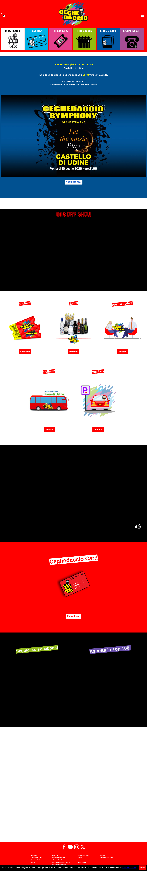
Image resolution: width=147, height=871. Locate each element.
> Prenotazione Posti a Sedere (61, 862)
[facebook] (64, 847)
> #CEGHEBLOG (81, 862)
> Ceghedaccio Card (36, 857)
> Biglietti (55, 855)
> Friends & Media (35, 860)
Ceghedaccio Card (73, 559)
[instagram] (76, 847)
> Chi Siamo (33, 855)
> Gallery (32, 862)
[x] (83, 847)
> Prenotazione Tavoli (58, 857)
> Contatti (79, 857)
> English (102, 855)
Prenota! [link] (73, 351)
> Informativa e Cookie (106, 857)
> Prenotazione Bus (58, 860)
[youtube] (70, 847)
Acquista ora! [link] (73, 182)
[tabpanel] (74, 79)
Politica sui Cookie (129, 868)
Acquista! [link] (25, 351)
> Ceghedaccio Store (83, 855)
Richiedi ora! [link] (73, 616)
